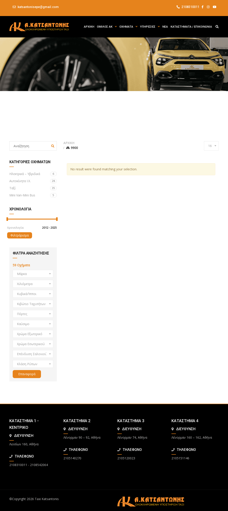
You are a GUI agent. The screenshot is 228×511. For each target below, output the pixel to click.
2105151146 (180, 458)
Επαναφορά (26, 374)
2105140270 (72, 458)
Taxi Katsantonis (47, 499)
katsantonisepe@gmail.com (38, 7)
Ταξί (33, 188)
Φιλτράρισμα (19, 235)
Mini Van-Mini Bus (33, 195)
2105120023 (126, 458)
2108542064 (39, 465)
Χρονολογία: (15, 228)
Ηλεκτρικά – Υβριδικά (33, 174)
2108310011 (188, 7)
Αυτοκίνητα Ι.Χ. (33, 181)
